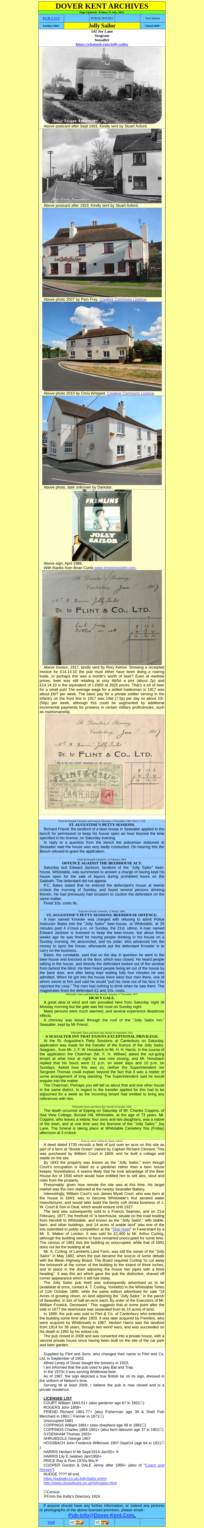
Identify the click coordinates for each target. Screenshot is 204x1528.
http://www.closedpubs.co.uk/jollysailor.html (80, 1483)
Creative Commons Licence (122, 299)
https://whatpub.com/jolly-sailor (102, 44)
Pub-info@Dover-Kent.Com (101, 1515)
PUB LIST (51, 18)
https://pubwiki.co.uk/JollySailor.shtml (75, 1478)
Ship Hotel (121, 1229)
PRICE (49, 1461)
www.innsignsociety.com (114, 568)
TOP (51, 1522)
